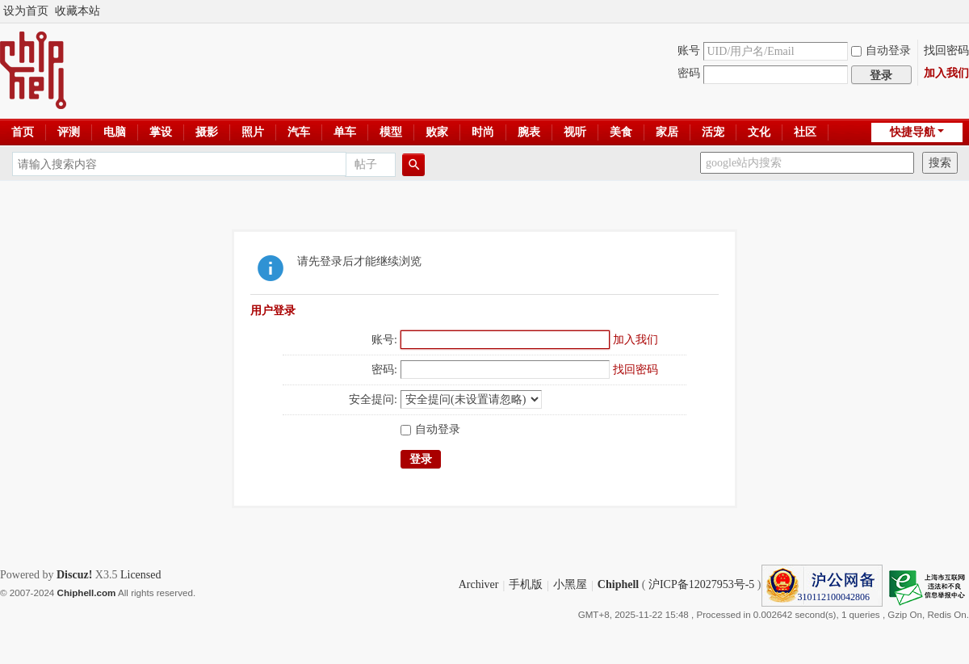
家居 (667, 132)
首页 (22, 132)
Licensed (141, 575)
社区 (805, 132)
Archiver (479, 585)
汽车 (298, 132)
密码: (384, 370)
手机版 (526, 585)
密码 (688, 73)
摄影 (206, 132)
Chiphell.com (86, 592)
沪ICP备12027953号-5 (701, 585)
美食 (621, 132)
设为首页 (25, 11)
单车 (344, 132)
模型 (391, 132)
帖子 (365, 164)
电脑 (114, 132)
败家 (437, 132)
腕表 (529, 132)
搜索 (940, 163)
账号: (384, 340)
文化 (759, 132)
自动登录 (881, 50)
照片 (252, 132)
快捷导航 (912, 132)
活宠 (713, 132)
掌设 (160, 132)
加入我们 (946, 73)
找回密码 (946, 50)
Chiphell (618, 585)
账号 (688, 50)
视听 (575, 132)
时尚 (483, 132)
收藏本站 (77, 11)
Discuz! (74, 575)
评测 (68, 132)
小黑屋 (570, 585)
